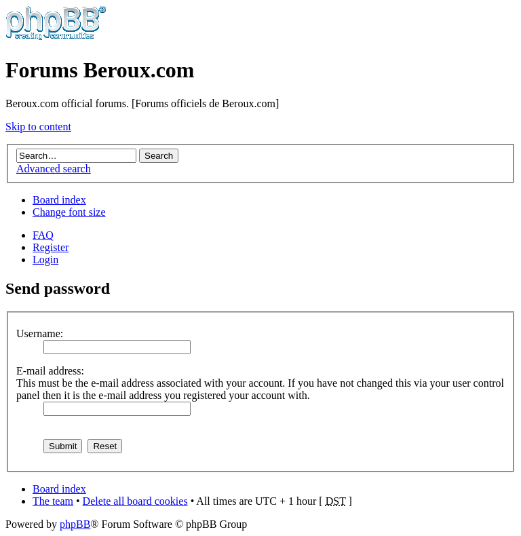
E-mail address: (50, 371)
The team (53, 501)
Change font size (69, 212)
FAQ (43, 235)
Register (51, 247)
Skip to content (38, 126)
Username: (39, 333)
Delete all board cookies (135, 501)
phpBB (75, 524)
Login (45, 259)
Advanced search (53, 168)
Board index (59, 200)
